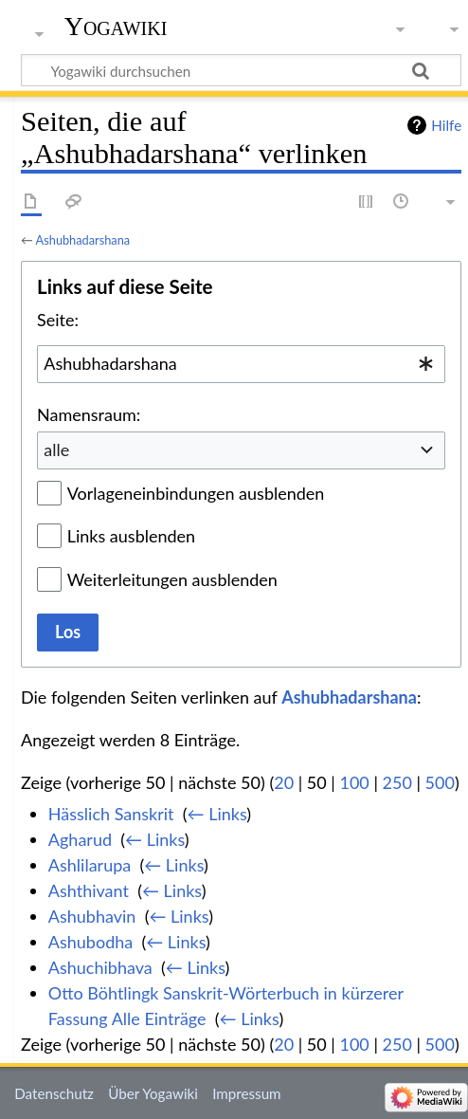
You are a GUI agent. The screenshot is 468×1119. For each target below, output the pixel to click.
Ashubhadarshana (83, 240)
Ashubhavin (92, 916)
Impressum (246, 1093)
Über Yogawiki (153, 1093)
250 (397, 782)
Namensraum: (88, 414)
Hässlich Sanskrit (111, 813)
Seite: (58, 319)
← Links (217, 813)
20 (284, 782)
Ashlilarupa (89, 864)
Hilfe (446, 125)
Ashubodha (90, 941)
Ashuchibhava (100, 967)
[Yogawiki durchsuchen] (241, 70)
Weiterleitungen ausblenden (172, 579)
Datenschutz (54, 1093)
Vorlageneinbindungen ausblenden (196, 493)
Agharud (80, 839)
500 (440, 782)
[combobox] (241, 364)
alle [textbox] (56, 449)
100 (354, 782)
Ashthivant (88, 890)
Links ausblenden (131, 535)
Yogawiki (116, 26)
